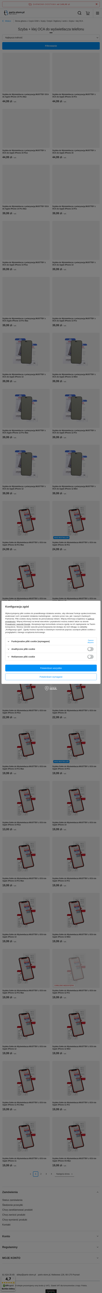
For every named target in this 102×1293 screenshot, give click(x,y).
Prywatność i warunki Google (17, 624)
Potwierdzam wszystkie (51, 668)
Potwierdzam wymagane (51, 677)
